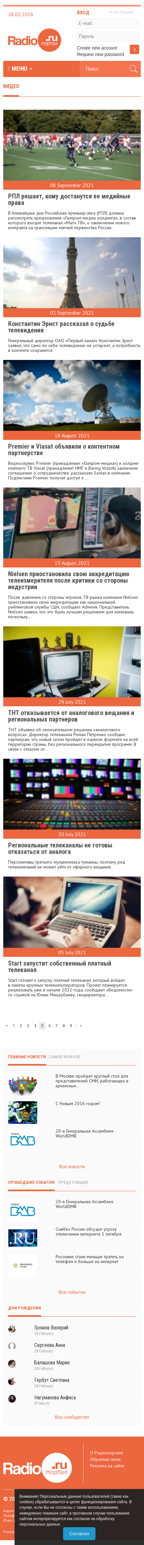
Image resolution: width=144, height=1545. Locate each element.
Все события (72, 1292)
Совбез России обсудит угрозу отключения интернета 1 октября (88, 1231)
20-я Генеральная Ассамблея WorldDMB (84, 1133)
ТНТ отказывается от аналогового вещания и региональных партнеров (71, 716)
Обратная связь (105, 1459)
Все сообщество (72, 1417)
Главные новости (27, 1056)
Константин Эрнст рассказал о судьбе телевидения (61, 327)
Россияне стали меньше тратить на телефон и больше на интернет (90, 1259)
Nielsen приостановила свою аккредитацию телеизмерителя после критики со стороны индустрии (68, 580)
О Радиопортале (106, 1453)
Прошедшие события (31, 1182)
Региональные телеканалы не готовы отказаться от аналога (60, 848)
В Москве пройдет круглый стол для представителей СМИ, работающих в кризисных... (92, 1081)
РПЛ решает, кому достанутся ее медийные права (69, 199)
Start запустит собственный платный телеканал (59, 966)
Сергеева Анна (49, 1345)
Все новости (72, 1166)
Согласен (79, 1533)
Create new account (97, 47)
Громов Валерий (51, 1328)
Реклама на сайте (107, 1466)
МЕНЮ (20, 69)
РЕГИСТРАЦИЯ (121, 12)
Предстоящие (73, 1182)
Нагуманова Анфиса (55, 1397)
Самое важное (64, 1056)
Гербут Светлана (51, 1380)
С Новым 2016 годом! (78, 1103)
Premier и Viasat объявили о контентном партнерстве (64, 449)
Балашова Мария (52, 1363)
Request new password (100, 54)
